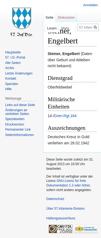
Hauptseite (12, 52)
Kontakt (10, 78)
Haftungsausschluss (60, 218)
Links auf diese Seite (20, 105)
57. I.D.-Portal (15, 57)
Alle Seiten (12, 63)
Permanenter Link (18, 129)
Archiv (9, 68)
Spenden (11, 84)
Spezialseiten (14, 119)
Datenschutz (55, 199)
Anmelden (90, 5)
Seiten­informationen (19, 135)
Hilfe (8, 89)
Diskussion (66, 17)
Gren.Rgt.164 (65, 116)
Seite (50, 17)
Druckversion (14, 124)
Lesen (48, 28)
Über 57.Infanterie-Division (65, 208)
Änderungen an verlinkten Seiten (17, 112)
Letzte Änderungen (18, 73)
